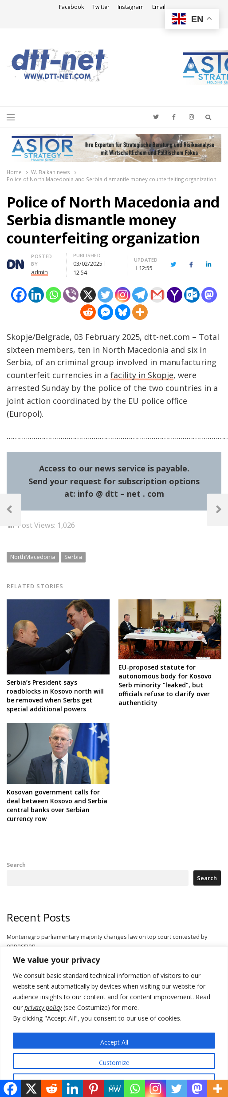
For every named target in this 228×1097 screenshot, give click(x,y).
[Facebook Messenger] (105, 312)
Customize (114, 1062)
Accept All (114, 1042)
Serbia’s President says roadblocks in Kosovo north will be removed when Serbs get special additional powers (55, 695)
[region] (114, 1021)
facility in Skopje (141, 375)
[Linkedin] (36, 295)
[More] (140, 312)
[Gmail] (157, 295)
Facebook (71, 7)
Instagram (131, 7)
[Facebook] (19, 295)
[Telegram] (140, 295)
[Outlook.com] (192, 295)
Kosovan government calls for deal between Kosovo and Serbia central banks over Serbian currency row (57, 805)
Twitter (101, 7)
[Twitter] (105, 295)
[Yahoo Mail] (174, 295)
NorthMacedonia (32, 557)
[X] (88, 295)
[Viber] (71, 295)
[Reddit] (88, 312)
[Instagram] (122, 295)
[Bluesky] (122, 312)
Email (158, 7)
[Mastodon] (209, 295)
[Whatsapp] (53, 295)
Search (16, 864)
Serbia (73, 557)
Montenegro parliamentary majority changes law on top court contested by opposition (107, 941)
